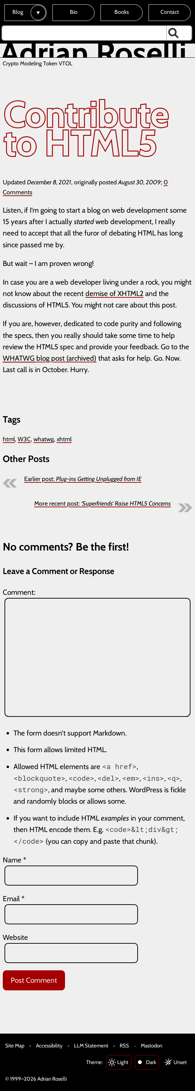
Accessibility (49, 1045)
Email (14, 898)
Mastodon (151, 1045)
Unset (180, 1062)
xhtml (64, 439)
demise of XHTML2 (114, 293)
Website (15, 937)
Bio (73, 12)
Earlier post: (82, 478)
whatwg (44, 439)
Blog (17, 12)
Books (121, 12)
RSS (124, 1045)
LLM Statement (91, 1045)
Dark (151, 1062)
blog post (34, 358)
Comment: (19, 592)
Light (122, 1062)
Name (14, 860)
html (9, 439)
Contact (169, 12)
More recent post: (102, 503)
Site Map (14, 1045)
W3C (24, 439)
